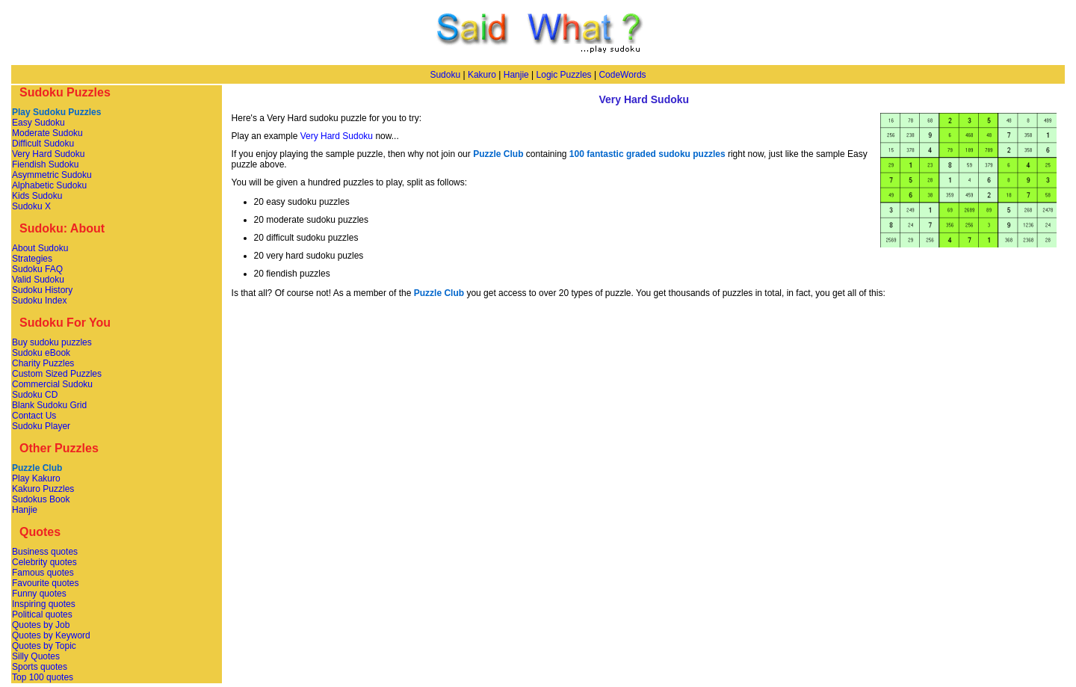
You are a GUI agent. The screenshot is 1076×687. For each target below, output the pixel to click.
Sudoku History (42, 290)
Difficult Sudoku (43, 143)
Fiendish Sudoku (45, 164)
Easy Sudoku (38, 122)
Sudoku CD (35, 394)
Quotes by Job (40, 625)
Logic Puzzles (564, 75)
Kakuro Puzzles (43, 489)
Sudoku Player (41, 426)
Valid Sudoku (38, 279)
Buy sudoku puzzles (52, 342)
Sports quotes (39, 667)
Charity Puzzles (43, 363)
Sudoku (445, 75)
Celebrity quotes (44, 562)
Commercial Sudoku (52, 384)
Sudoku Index (39, 300)
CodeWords (622, 75)
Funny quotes (39, 593)
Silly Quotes (36, 656)
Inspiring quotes (43, 604)
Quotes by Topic (44, 646)
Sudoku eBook (41, 353)
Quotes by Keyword (51, 635)
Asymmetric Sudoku (52, 175)
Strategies (32, 258)
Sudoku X (31, 206)
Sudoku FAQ (37, 269)
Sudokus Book (40, 499)
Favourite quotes (45, 583)
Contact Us (34, 415)
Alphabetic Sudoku (49, 185)
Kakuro (482, 75)
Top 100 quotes (42, 677)
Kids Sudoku (37, 196)
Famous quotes (43, 572)
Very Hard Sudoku (48, 154)
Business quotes (45, 551)
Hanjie (516, 75)
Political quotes (42, 614)
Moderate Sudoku (47, 133)
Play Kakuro (36, 478)
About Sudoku (40, 248)
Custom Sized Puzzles (57, 374)
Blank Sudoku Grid (49, 405)
